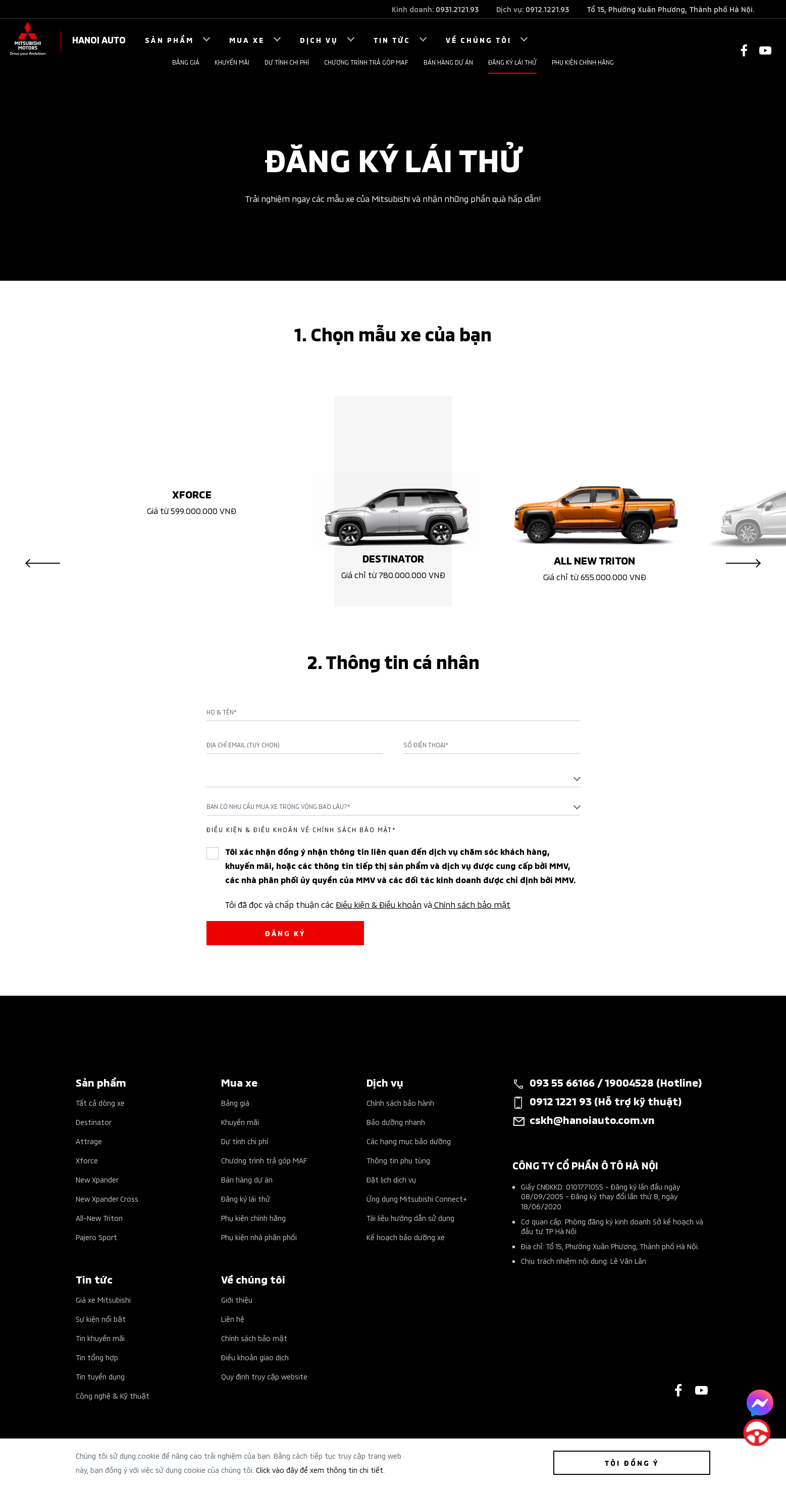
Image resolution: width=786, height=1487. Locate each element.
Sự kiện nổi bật (101, 1318)
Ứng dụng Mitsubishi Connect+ (416, 1198)
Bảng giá (185, 62)
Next (743, 563)
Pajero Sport (96, 1237)
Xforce (87, 1160)
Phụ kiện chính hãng (583, 62)
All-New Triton (99, 1217)
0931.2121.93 (457, 9)
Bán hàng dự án (448, 62)
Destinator (94, 1121)
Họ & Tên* (221, 712)
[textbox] (393, 778)
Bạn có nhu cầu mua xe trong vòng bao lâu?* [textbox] (278, 806)
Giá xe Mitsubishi (103, 1299)
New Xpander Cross (107, 1198)
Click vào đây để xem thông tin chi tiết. (320, 1469)
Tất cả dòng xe (100, 1102)
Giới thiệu (236, 1299)
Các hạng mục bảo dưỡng (408, 1141)
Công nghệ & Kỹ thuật (112, 1395)
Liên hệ (232, 1318)
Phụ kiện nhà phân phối (259, 1237)
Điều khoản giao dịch (255, 1357)
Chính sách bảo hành (400, 1102)
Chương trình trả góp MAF (366, 62)
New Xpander (97, 1179)
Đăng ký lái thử (512, 62)
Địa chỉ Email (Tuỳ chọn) (243, 745)
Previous (42, 563)
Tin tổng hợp (97, 1357)
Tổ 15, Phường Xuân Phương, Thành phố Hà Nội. (670, 9)
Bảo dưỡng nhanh (395, 1121)
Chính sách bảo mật (471, 903)
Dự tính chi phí (287, 62)
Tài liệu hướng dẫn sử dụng (410, 1217)
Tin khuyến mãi (100, 1338)
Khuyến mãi (232, 62)
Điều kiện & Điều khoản (379, 903)
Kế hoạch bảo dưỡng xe (405, 1237)
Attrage (89, 1141)
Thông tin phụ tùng (398, 1160)
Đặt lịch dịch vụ (391, 1179)
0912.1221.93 (547, 9)
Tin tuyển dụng (100, 1376)
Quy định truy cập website (264, 1376)
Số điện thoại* (425, 745)
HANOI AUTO (99, 39)
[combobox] (393, 778)
